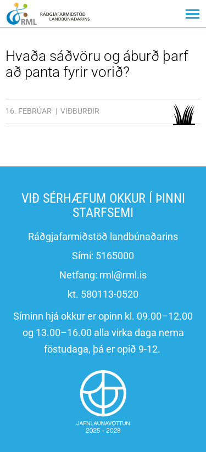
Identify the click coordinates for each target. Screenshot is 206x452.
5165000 (115, 255)
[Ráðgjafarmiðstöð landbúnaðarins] (48, 13)
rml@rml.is (123, 275)
